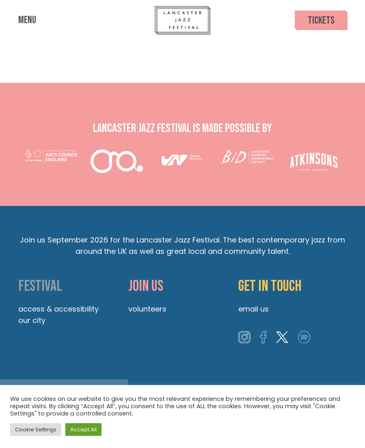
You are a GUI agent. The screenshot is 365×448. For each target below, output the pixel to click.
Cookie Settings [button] (35, 429)
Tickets (321, 20)
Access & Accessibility (58, 309)
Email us (253, 309)
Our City (31, 320)
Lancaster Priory (182, 56)
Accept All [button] (83, 429)
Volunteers (147, 309)
